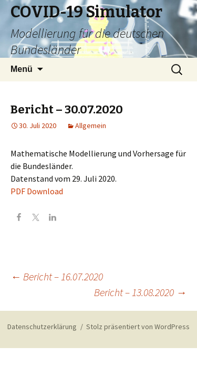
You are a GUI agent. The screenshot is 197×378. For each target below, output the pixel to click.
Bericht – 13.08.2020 (140, 292)
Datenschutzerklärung (42, 326)
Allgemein (90, 125)
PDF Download (37, 191)
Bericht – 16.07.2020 (57, 276)
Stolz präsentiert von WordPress (138, 326)
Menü (22, 69)
